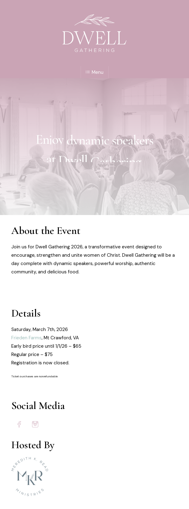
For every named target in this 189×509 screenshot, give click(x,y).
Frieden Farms (26, 338)
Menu (94, 72)
